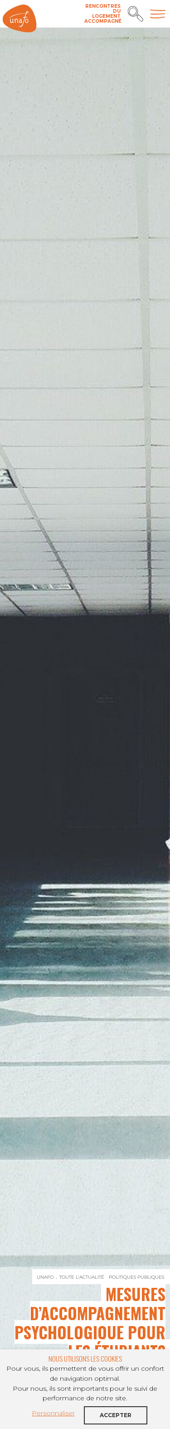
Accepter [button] (115, 1415)
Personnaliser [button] (53, 1413)
